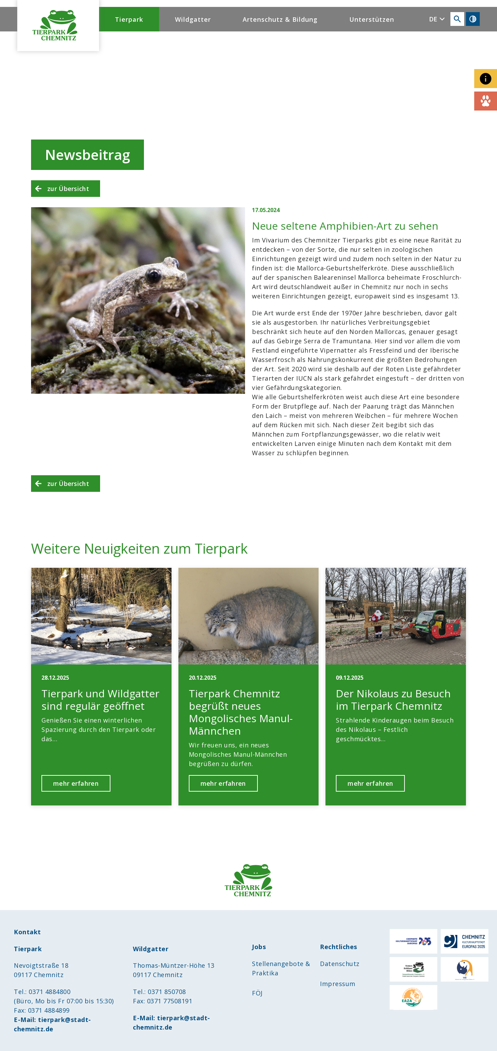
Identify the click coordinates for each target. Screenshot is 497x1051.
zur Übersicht (68, 188)
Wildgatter (193, 19)
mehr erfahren (76, 783)
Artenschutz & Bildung (280, 19)
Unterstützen (371, 19)
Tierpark (129, 19)
